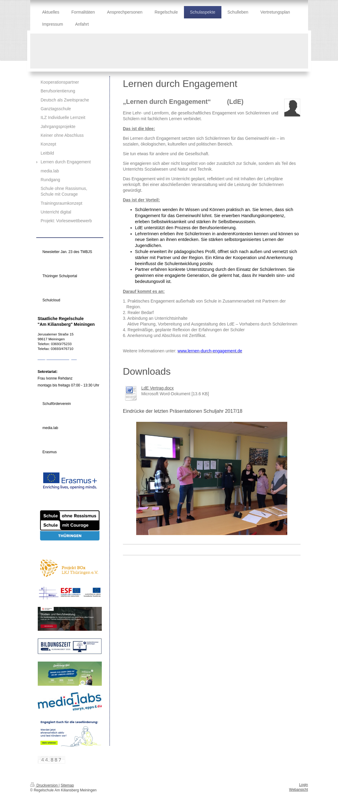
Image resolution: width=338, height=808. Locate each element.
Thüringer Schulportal (60, 276)
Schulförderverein (57, 404)
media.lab (50, 428)
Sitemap (67, 785)
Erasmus (50, 452)
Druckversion (44, 785)
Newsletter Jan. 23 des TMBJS (67, 252)
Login (303, 785)
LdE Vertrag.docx (157, 388)
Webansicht (298, 789)
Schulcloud (51, 300)
